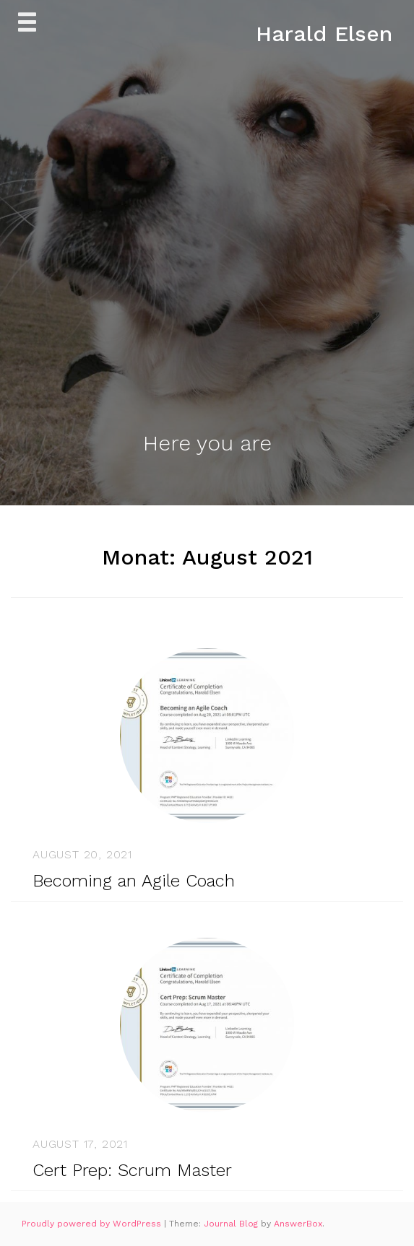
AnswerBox (298, 1224)
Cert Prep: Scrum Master (132, 1170)
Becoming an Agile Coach (134, 881)
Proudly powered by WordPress (93, 1224)
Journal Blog (232, 1224)
